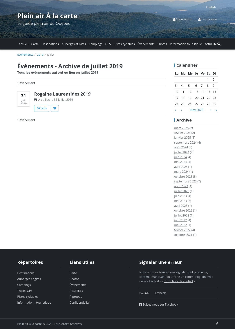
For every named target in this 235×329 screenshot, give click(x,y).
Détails (43, 108)
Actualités (211, 44)
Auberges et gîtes (29, 279)
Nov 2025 (196, 110)
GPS (108, 44)
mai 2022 (180, 225)
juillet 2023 (181, 191)
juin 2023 (180, 196)
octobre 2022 (183, 210)
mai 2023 (180, 201)
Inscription (207, 19)
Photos (162, 44)
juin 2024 (180, 157)
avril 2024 (180, 167)
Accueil (23, 44)
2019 (40, 54)
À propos (76, 297)
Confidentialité (80, 302)
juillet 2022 (181, 215)
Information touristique (186, 44)
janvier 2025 (182, 138)
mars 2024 (181, 172)
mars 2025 (181, 128)
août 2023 (181, 186)
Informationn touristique (34, 302)
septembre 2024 (185, 142)
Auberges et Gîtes (74, 44)
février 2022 (182, 230)
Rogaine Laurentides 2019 (62, 94)
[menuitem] (211, 7)
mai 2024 (180, 162)
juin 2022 (180, 220)
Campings (95, 44)
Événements (146, 44)
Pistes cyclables (124, 44)
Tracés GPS (24, 291)
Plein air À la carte (47, 15)
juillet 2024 (181, 152)
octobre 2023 (183, 177)
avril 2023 (180, 206)
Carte (35, 44)
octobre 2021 (183, 235)
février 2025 (182, 133)
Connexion (182, 19)
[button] (219, 44)
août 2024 (181, 147)
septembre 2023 (185, 181)
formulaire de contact (178, 281)
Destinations (50, 44)
